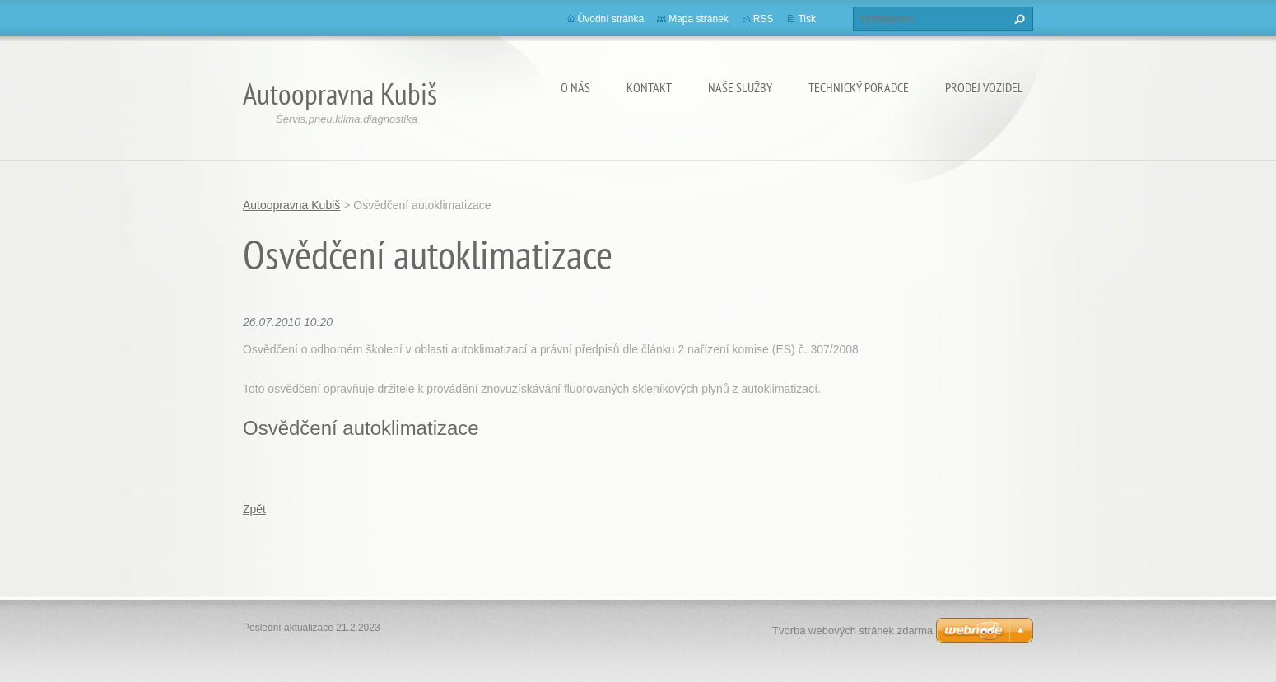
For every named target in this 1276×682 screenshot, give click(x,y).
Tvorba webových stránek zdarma (852, 630)
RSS (763, 19)
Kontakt (649, 87)
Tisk (807, 19)
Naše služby (740, 87)
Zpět (254, 509)
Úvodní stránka (611, 19)
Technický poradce (858, 87)
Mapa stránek (698, 19)
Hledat (1017, 19)
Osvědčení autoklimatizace (361, 428)
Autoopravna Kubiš (291, 205)
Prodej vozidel (984, 87)
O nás (575, 87)
